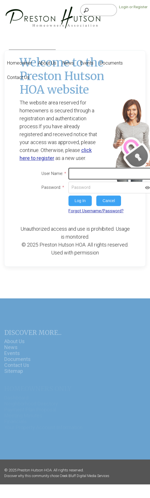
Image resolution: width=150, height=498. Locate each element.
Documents (17, 363)
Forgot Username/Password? (96, 209)
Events (12, 357)
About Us (14, 346)
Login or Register (133, 7)
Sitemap (13, 375)
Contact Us (16, 369)
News (11, 351)
